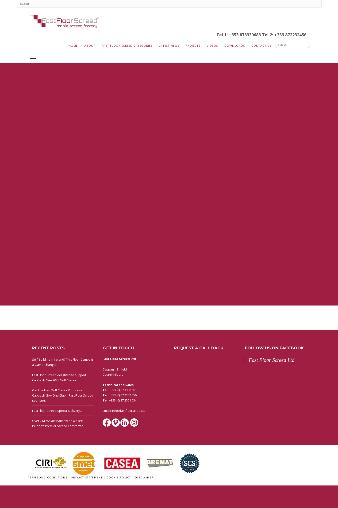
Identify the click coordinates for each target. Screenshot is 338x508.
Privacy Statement (87, 477)
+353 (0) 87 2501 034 (123, 400)
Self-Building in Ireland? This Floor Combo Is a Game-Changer (63, 362)
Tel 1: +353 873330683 (239, 35)
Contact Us (261, 46)
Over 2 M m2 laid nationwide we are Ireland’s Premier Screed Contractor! (58, 423)
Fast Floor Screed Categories (127, 46)
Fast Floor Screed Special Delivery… (57, 411)
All (33, 55)
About (89, 46)
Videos (212, 46)
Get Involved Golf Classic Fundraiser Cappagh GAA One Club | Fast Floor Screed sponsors (62, 395)
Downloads (234, 46)
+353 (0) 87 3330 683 (123, 390)
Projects (193, 46)
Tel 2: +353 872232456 (284, 35)
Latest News (169, 46)
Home (73, 46)
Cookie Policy (119, 477)
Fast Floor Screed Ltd (272, 360)
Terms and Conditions (48, 477)
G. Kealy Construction (63, 55)
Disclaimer (144, 477)
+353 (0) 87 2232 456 (123, 395)
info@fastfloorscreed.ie (128, 411)
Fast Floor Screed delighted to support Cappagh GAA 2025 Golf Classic (59, 377)
